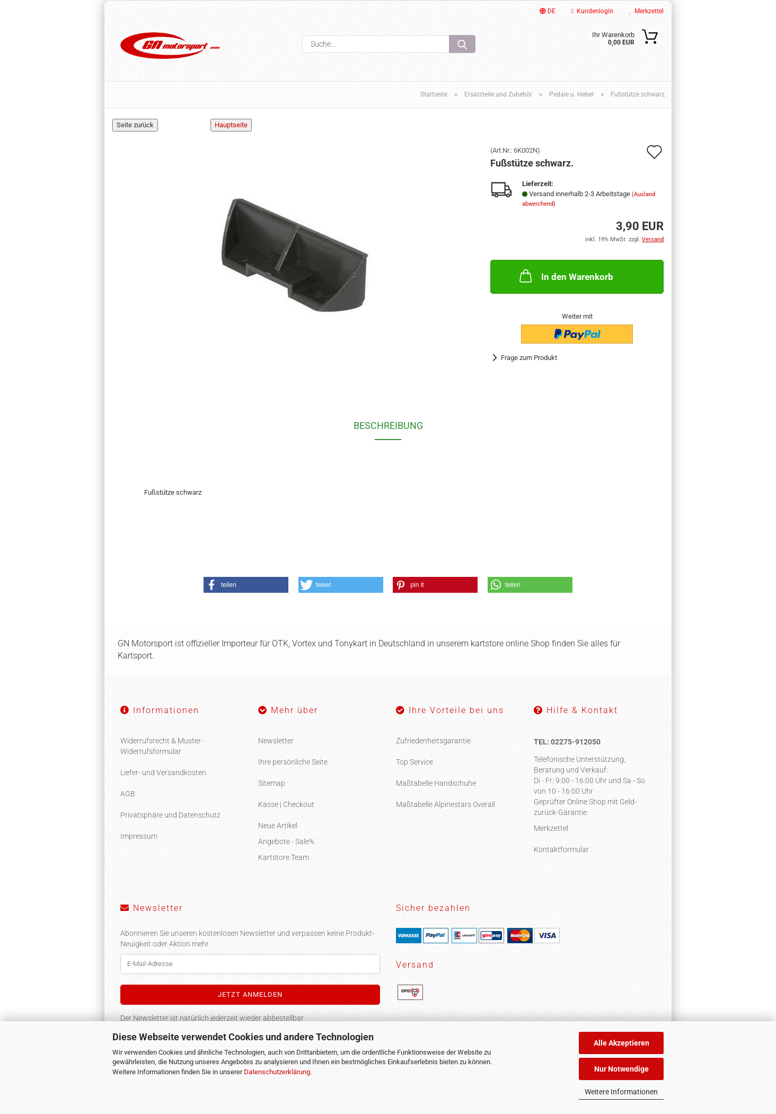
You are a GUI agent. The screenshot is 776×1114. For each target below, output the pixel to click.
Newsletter (276, 747)
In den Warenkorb (565, 281)
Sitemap (271, 789)
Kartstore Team (283, 863)
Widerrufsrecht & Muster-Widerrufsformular (161, 752)
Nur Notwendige (621, 1069)
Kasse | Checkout (286, 810)
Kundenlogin (592, 11)
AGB (127, 800)
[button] (246, 591)
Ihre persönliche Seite (293, 768)
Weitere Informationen (621, 1091)
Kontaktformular (561, 856)
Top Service (414, 768)
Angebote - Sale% (286, 848)
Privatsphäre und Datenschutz (170, 821)
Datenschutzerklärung (277, 1072)
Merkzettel (646, 11)
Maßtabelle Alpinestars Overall (445, 810)
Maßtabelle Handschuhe (436, 789)
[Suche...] (462, 44)
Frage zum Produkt (529, 364)
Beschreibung (388, 431)
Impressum (138, 842)
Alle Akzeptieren (621, 1043)
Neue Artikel (277, 832)
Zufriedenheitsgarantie (433, 747)
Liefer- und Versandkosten (163, 779)
